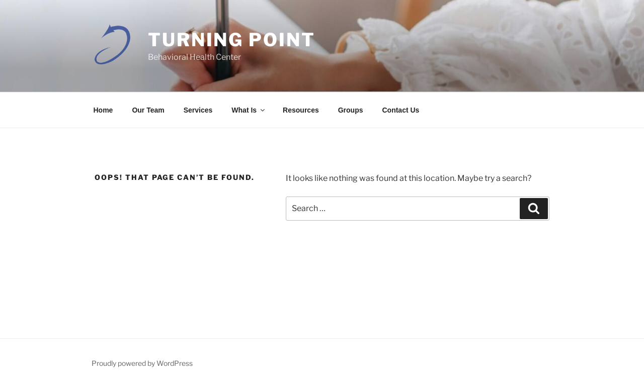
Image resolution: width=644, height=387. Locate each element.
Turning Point (231, 40)
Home (103, 110)
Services (198, 110)
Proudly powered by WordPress (142, 363)
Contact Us (400, 110)
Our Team (148, 110)
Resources (301, 110)
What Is (248, 110)
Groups (350, 110)
